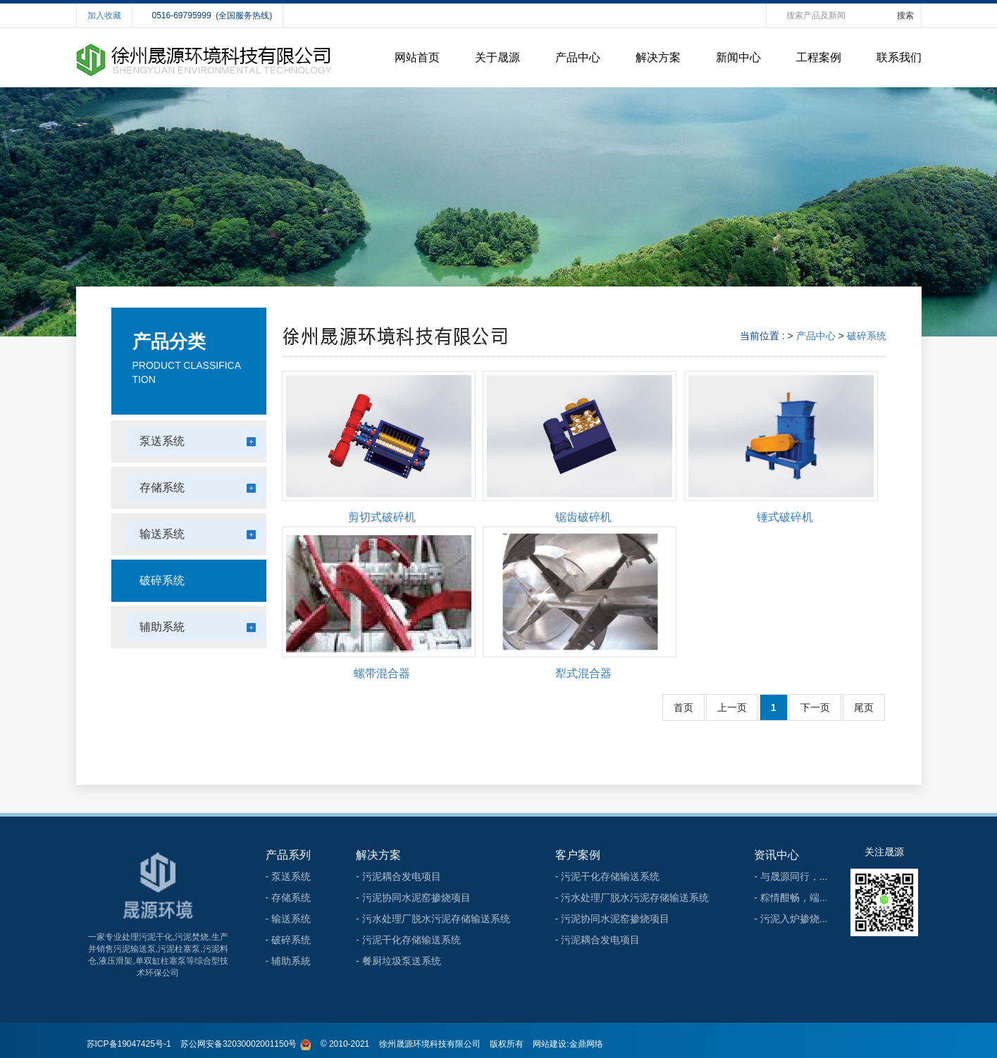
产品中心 (577, 57)
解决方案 (658, 57)
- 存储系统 (288, 897)
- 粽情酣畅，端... (790, 897)
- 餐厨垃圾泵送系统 (398, 960)
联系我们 (899, 57)
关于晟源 (497, 57)
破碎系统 (866, 335)
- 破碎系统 (288, 939)
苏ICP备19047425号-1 (129, 1044)
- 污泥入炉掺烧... (790, 918)
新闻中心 (738, 57)
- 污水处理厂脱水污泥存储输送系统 (433, 918)
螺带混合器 (382, 673)
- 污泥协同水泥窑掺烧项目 (413, 897)
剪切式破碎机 (382, 517)
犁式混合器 (583, 673)
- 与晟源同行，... (790, 876)
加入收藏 (104, 15)
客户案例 (577, 855)
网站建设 (549, 1044)
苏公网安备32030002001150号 (238, 1044)
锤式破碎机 (785, 517)
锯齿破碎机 (583, 517)
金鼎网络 (586, 1044)
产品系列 (288, 855)
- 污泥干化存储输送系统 (408, 939)
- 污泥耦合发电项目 (398, 876)
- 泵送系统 (288, 876)
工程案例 (818, 57)
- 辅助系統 (288, 960)
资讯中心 (776, 855)
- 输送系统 (288, 918)
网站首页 (417, 57)
